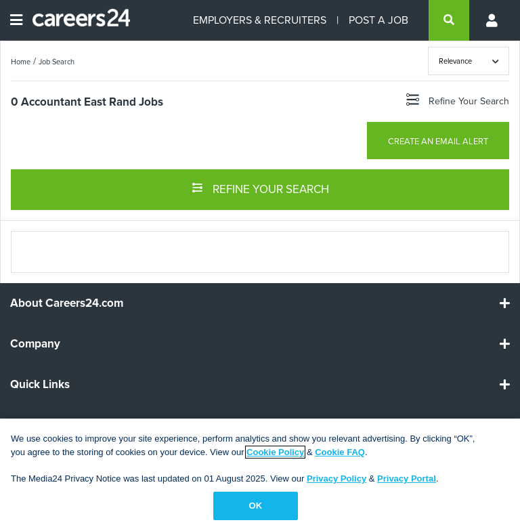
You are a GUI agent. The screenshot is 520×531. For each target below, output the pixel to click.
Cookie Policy (275, 452)
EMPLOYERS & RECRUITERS (259, 20)
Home (20, 61)
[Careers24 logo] (76, 20)
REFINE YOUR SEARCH (260, 188)
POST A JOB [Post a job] (378, 20)
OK (256, 506)
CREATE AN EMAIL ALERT (438, 141)
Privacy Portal (406, 478)
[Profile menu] (493, 20)
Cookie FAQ (340, 452)
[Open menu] (16, 20)
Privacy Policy (336, 478)
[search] (449, 20)
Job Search (56, 61)
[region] (260, 475)
